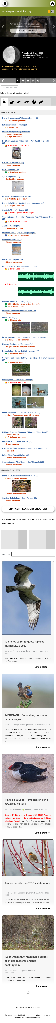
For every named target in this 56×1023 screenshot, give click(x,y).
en (52, 11)
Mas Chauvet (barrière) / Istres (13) (16, 132)
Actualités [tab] (6, 554)
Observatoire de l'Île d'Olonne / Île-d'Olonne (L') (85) (23, 462)
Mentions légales (21, 1007)
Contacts (31, 1007)
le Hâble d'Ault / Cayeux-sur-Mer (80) (17, 441)
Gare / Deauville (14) (10, 170)
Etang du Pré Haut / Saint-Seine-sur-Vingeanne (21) (23, 203)
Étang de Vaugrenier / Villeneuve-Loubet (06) (20, 118)
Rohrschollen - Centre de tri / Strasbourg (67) (20, 351)
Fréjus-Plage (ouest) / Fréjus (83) (15, 455)
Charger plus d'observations (27, 509)
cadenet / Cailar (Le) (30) (12, 240)
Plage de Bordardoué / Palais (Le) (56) (17, 344)
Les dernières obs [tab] (9, 88)
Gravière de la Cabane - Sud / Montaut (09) (19, 498)
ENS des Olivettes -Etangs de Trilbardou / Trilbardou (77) (25, 432)
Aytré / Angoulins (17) (11, 177)
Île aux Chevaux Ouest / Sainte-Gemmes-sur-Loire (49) (24, 337)
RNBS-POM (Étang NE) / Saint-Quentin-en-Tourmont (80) (25, 448)
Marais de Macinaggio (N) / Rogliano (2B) (19, 233)
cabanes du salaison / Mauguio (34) (16, 301)
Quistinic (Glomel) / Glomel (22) (15, 210)
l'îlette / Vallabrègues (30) (12, 259)
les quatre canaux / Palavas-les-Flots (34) (19, 311)
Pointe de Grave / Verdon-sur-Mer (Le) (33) (19, 266)
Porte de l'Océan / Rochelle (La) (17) (16, 196)
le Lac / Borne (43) (9, 318)
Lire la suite (42, 667)
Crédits (37, 1007)
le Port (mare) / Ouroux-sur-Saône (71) (17, 380)
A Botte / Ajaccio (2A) (11, 226)
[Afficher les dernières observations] (14, 93)
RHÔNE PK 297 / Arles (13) (13, 163)
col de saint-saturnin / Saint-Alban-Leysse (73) (21, 412)
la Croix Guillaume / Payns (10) (14, 125)
